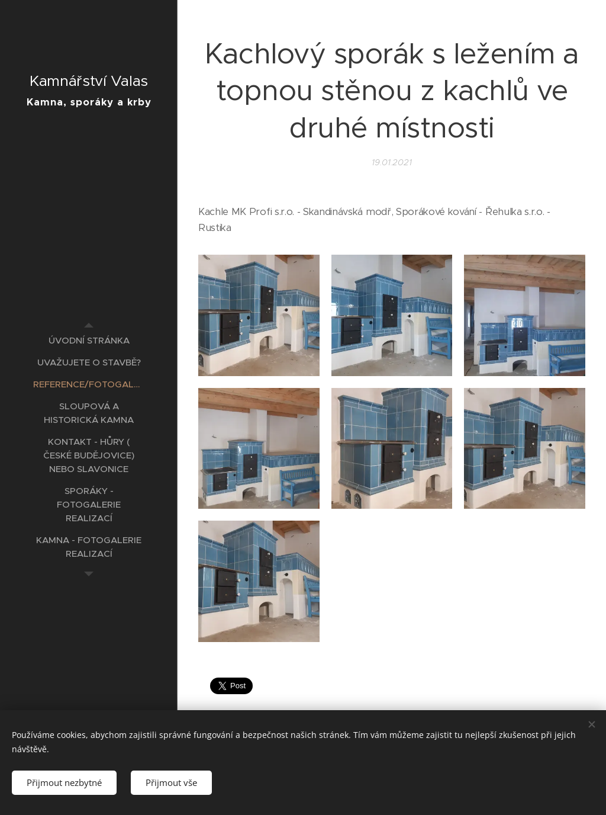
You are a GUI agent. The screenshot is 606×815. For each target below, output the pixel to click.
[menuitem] (89, 340)
